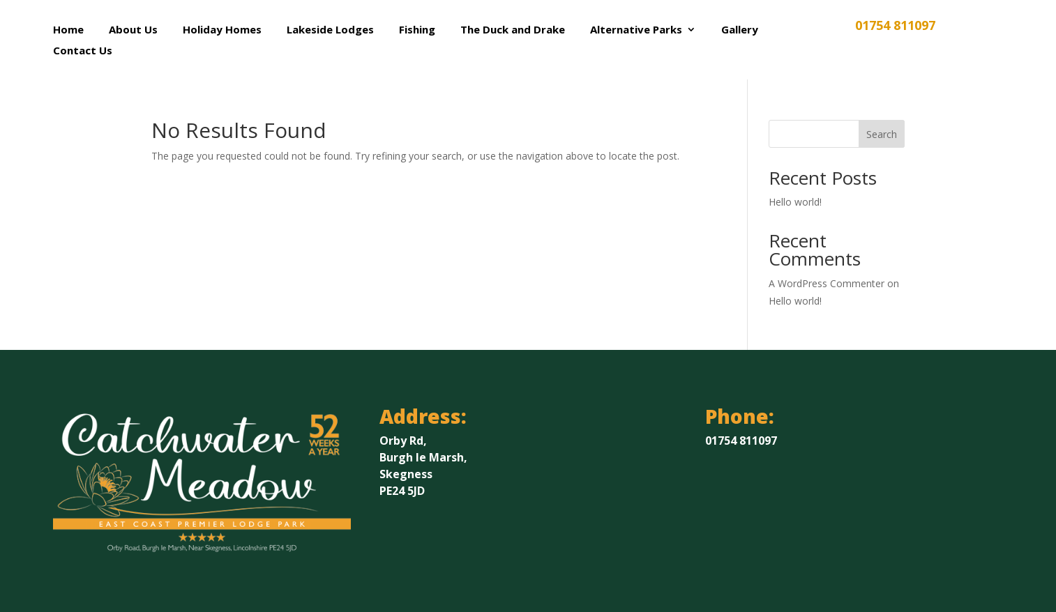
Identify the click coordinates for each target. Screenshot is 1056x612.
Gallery (739, 30)
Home (68, 30)
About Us (133, 30)
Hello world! (795, 201)
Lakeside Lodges (330, 30)
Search (881, 134)
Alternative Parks (636, 30)
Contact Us (82, 51)
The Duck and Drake (512, 30)
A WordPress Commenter (826, 283)
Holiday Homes (222, 30)
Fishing (417, 30)
